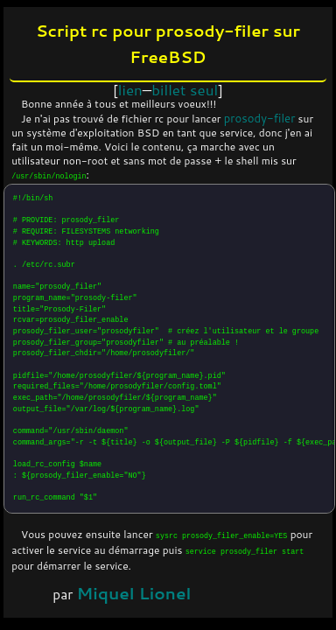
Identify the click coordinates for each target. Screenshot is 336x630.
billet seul (184, 89)
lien (130, 89)
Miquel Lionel (134, 593)
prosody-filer (260, 118)
